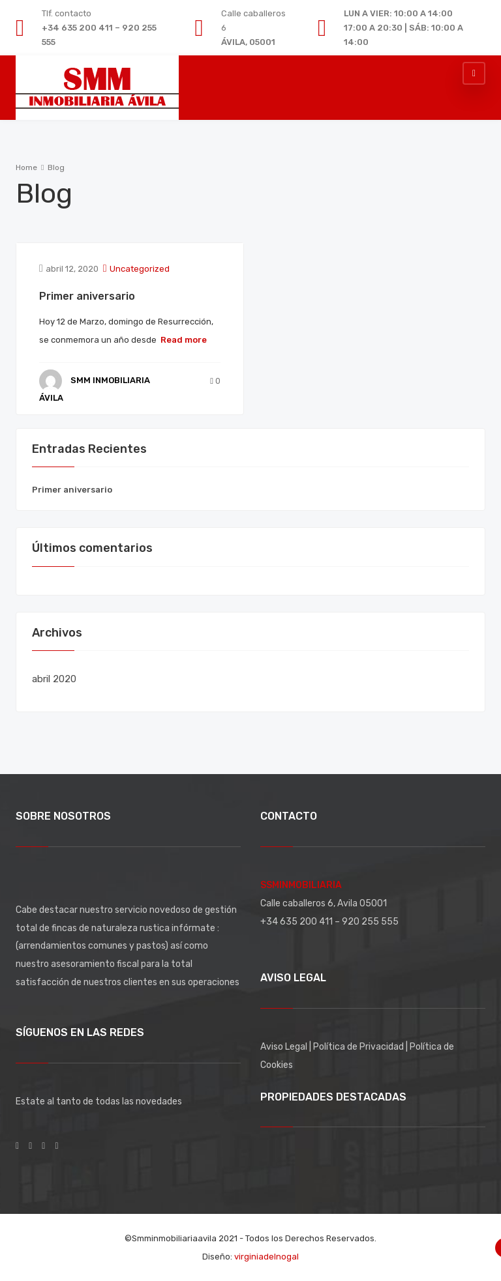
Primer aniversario (87, 296)
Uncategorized (140, 269)
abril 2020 (54, 679)
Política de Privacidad (359, 1046)
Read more (183, 340)
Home (26, 167)
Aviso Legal (284, 1046)
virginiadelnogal (266, 1256)
